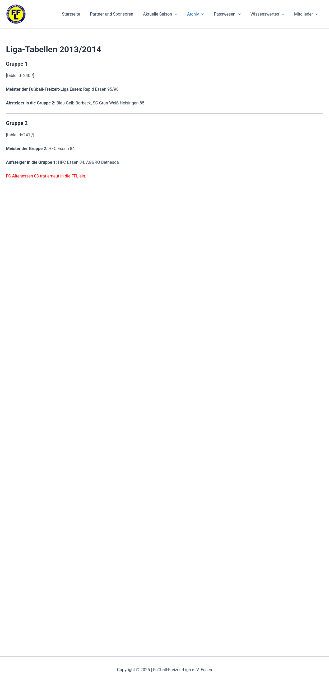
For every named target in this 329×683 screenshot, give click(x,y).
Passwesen (230, 14)
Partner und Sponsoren (119, 14)
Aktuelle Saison (166, 14)
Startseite (80, 14)
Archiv (200, 14)
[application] (181, 14)
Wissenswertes (269, 14)
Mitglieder (307, 14)
